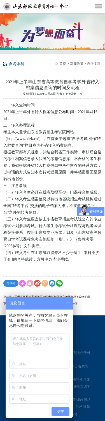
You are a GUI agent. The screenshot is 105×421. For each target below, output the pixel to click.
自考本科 (94, 64)
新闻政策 (76, 64)
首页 (62, 64)
